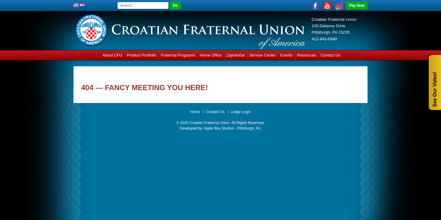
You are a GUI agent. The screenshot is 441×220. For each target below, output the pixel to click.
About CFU (112, 55)
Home (195, 112)
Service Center (262, 55)
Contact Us (330, 55)
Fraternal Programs (178, 55)
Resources (306, 55)
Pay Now (356, 5)
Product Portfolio (141, 55)
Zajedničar (235, 55)
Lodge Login (241, 112)
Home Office (211, 55)
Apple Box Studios (219, 128)
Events (286, 55)
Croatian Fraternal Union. (209, 123)
